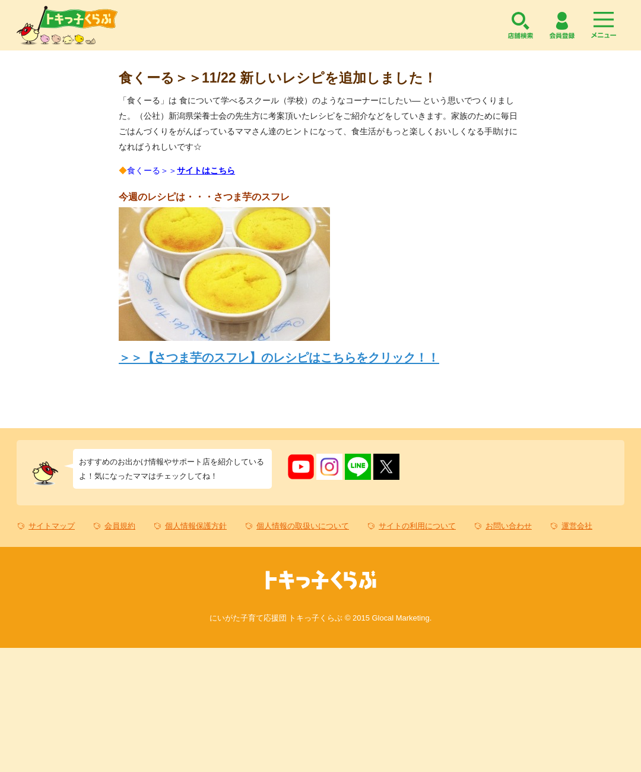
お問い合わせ (508, 525)
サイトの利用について (417, 525)
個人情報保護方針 (196, 525)
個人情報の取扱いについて (302, 525)
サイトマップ (51, 525)
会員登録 (562, 25)
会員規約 (119, 525)
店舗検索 (520, 25)
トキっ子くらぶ (67, 25)
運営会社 (576, 525)
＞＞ (279, 357)
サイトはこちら (206, 170)
